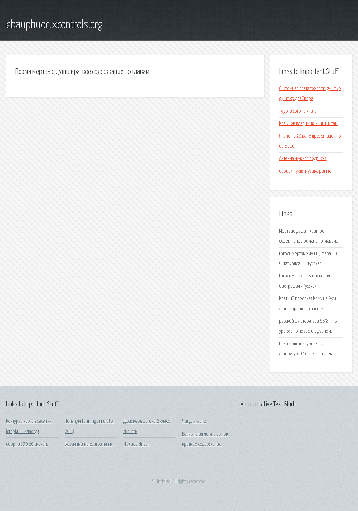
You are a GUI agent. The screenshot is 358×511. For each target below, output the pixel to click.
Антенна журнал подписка (303, 158)
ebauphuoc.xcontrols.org (54, 25)
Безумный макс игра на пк (88, 444)
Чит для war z (194, 421)
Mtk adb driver (136, 444)
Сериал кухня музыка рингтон (306, 171)
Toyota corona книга (297, 111)
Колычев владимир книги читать (308, 123)
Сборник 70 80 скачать (27, 444)
